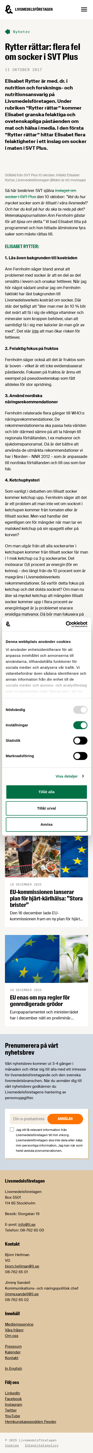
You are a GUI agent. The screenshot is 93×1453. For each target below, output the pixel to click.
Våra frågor (14, 1330)
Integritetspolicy (42, 1445)
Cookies (12, 1445)
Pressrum (13, 1346)
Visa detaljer (67, 776)
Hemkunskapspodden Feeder (30, 1421)
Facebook (13, 1398)
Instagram (13, 1404)
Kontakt (11, 1357)
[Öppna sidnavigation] (84, 9)
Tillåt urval (46, 808)
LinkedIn (12, 1393)
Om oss (11, 1335)
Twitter (11, 1410)
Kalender (13, 1352)
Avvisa (46, 824)
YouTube (12, 1416)
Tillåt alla (46, 792)
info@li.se (26, 1224)
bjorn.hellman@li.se (22, 1266)
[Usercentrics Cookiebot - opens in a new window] (66, 624)
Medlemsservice (19, 1324)
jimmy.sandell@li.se (22, 1294)
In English (13, 1368)
